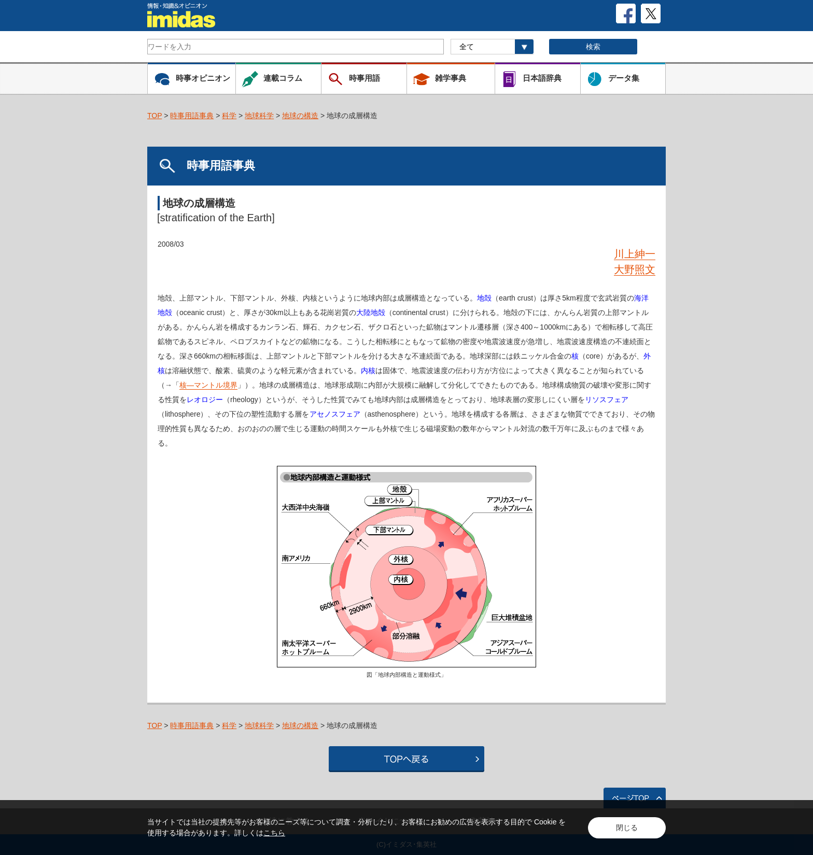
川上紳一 (634, 254)
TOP (154, 115)
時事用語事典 (192, 115)
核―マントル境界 (208, 385)
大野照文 (634, 269)
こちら (274, 833)
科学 (229, 115)
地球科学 (259, 115)
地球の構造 (300, 115)
